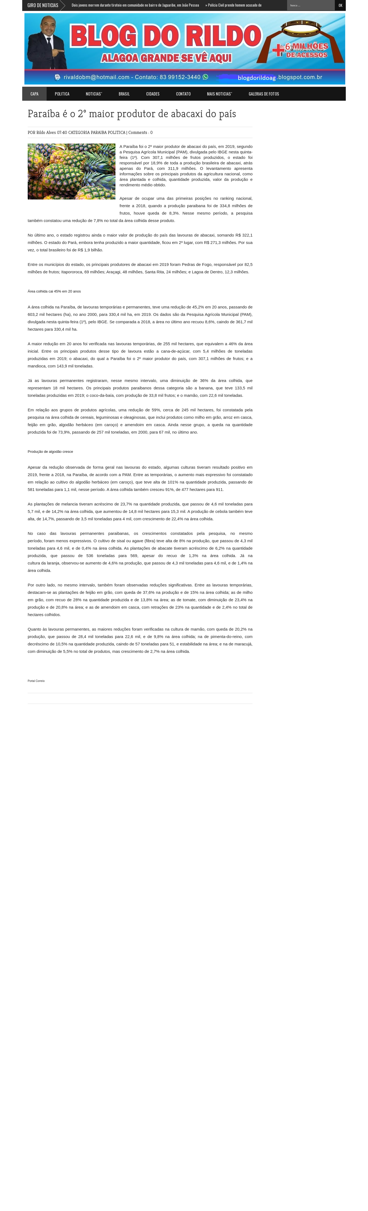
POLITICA (62, 94)
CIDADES (153, 94)
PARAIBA (99, 132)
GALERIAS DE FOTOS (264, 94)
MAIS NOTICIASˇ (219, 94)
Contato (183, 94)
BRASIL (124, 94)
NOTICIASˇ (94, 94)
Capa (34, 94)
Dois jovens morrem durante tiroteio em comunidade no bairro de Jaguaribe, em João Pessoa (135, 5)
